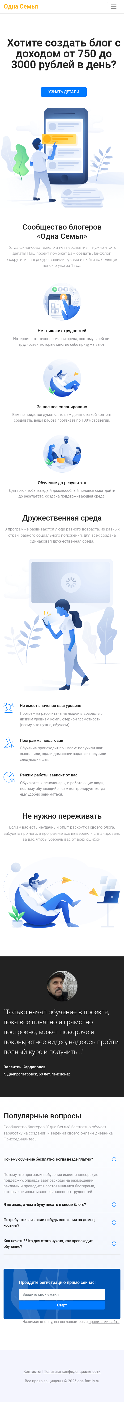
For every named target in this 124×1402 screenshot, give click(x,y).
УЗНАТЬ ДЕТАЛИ (63, 91)
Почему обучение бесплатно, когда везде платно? (48, 1159)
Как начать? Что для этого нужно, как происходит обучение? (48, 1243)
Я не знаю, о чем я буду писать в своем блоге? (45, 1204)
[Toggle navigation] (113, 6)
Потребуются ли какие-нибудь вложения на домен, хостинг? (49, 1222)
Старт (62, 1305)
